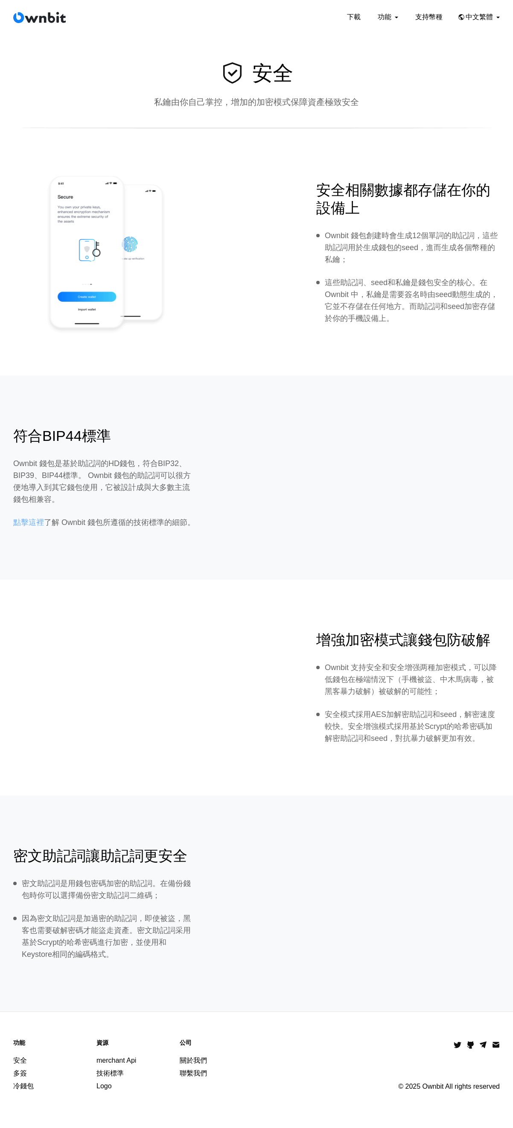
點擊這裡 (28, 522)
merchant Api (116, 1060)
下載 (354, 16)
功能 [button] (388, 16)
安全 (20, 1060)
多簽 (20, 1073)
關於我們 (193, 1060)
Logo (104, 1086)
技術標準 (110, 1073)
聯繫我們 (193, 1073)
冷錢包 (23, 1086)
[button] (480, 17)
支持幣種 (429, 16)
